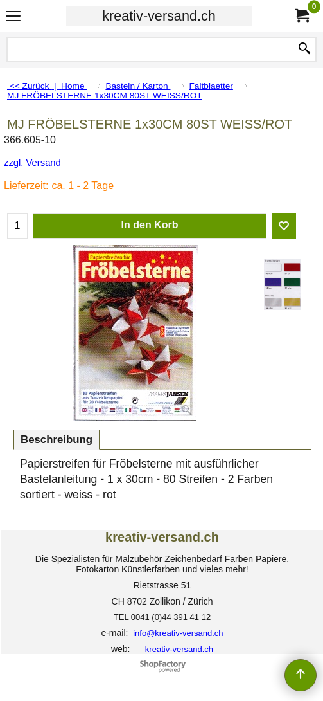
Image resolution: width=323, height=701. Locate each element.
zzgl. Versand (32, 163)
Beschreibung (56, 439)
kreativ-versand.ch (158, 16)
